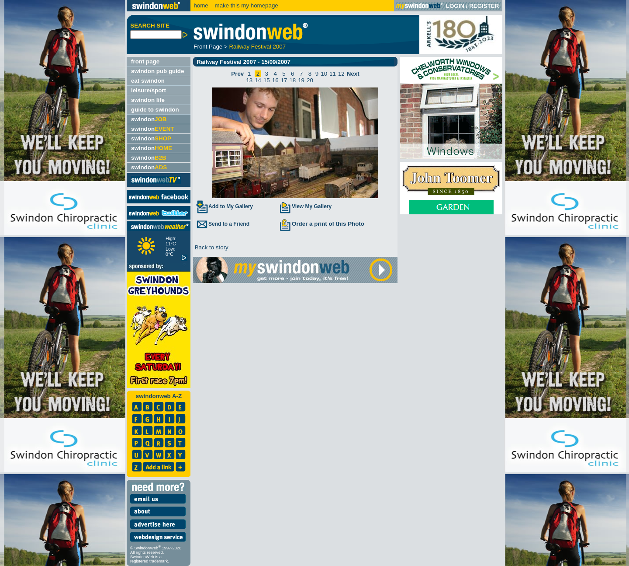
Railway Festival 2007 (257, 46)
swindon (148, 119)
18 (292, 80)
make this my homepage (245, 5)
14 (258, 80)
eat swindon (148, 80)
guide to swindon (155, 109)
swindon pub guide (157, 71)
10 (324, 73)
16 (275, 80)
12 (341, 73)
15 (266, 80)
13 (249, 80)
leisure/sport (148, 90)
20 (310, 80)
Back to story (210, 247)
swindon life (148, 100)
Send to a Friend (222, 224)
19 (301, 80)
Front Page (208, 46)
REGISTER (484, 6)
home (201, 5)
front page (145, 61)
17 (284, 80)
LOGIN (455, 6)
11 (332, 73)
